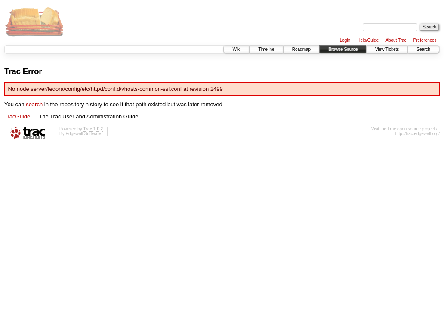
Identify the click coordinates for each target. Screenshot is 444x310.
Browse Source (343, 49)
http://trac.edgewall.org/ (417, 133)
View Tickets (387, 49)
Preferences (425, 40)
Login (345, 40)
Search (423, 49)
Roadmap (301, 49)
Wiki (236, 49)
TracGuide (17, 116)
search (34, 104)
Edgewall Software (83, 133)
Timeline (266, 49)
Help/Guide (368, 40)
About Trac (395, 40)
